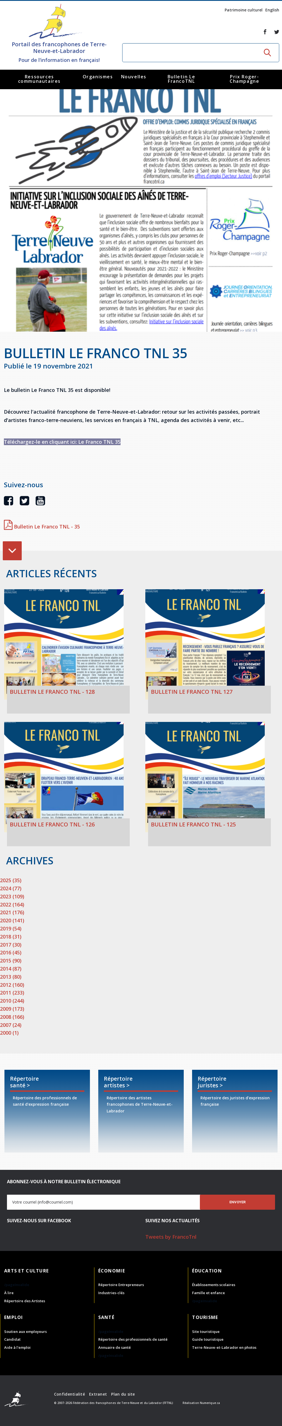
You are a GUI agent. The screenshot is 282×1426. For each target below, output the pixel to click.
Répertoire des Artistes (24, 1300)
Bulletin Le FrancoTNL (181, 79)
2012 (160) (12, 984)
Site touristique (206, 1331)
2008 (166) (12, 1016)
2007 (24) (10, 1025)
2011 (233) (12, 992)
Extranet (98, 1394)
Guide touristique (208, 1339)
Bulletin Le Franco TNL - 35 (42, 526)
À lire (9, 1292)
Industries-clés (111, 1292)
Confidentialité (69, 1394)
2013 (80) (10, 976)
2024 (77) (10, 888)
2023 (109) (12, 896)
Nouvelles (133, 77)
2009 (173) (12, 1008)
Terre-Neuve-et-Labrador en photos (224, 1347)
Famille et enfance (208, 1292)
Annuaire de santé (114, 1347)
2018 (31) (10, 936)
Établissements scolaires (213, 1284)
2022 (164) (12, 904)
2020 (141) (12, 920)
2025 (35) (10, 880)
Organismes (98, 77)
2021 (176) (12, 912)
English (272, 10)
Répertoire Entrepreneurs (121, 1284)
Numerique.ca (210, 1403)
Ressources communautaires (39, 79)
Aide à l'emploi (17, 1347)
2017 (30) (10, 944)
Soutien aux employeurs (25, 1331)
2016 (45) (10, 952)
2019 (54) (10, 928)
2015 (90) (10, 960)
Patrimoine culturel (244, 10)
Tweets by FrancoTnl (171, 1236)
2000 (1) (9, 1032)
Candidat (12, 1339)
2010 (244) (12, 1000)
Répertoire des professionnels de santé (133, 1339)
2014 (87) (10, 968)
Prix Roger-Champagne (244, 79)
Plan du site (123, 1394)
